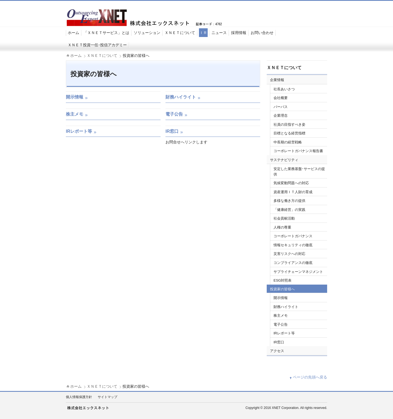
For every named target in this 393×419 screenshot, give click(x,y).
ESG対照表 (282, 280)
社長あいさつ (284, 89)
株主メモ (281, 315)
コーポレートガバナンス (293, 236)
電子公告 (281, 324)
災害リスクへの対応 (289, 254)
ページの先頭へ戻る (310, 377)
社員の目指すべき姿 (289, 124)
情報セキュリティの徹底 (293, 245)
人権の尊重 (282, 227)
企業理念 (281, 115)
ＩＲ (203, 32)
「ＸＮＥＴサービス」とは (106, 32)
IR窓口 (279, 342)
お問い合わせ (262, 32)
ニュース (219, 32)
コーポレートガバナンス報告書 (298, 151)
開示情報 (281, 298)
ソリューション (147, 32)
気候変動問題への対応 (291, 183)
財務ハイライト (286, 307)
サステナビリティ (284, 160)
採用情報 (238, 32)
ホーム (73, 32)
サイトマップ (107, 397)
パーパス (281, 107)
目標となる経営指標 (289, 133)
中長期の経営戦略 (288, 142)
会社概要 (281, 98)
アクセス (277, 351)
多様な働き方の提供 (289, 201)
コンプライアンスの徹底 (293, 263)
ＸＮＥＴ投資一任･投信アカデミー (97, 45)
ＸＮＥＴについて (180, 32)
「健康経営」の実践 (289, 210)
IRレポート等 (284, 333)
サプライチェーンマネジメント (298, 272)
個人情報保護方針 (79, 397)
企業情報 (277, 80)
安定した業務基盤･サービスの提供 (299, 171)
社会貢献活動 (284, 218)
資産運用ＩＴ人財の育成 (293, 192)
